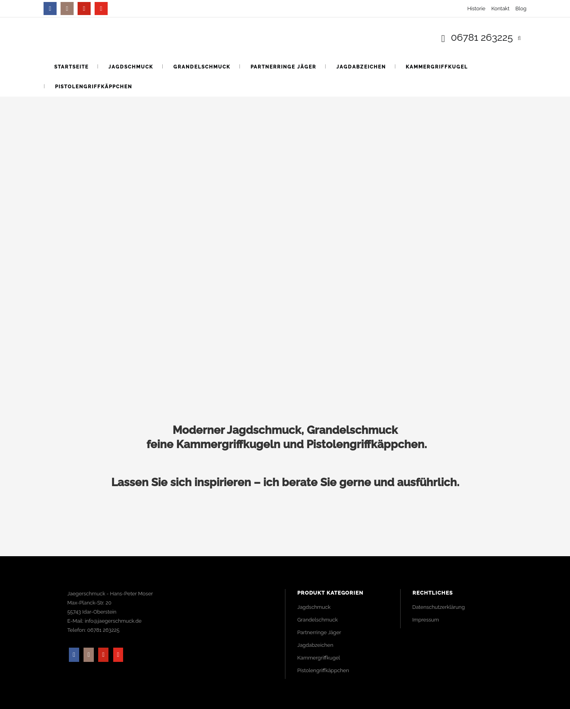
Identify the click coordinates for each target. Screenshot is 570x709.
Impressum (425, 620)
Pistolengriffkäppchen (323, 670)
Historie (476, 8)
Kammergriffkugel (318, 658)
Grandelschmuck (317, 620)
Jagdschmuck (314, 607)
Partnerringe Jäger (319, 632)
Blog (520, 8)
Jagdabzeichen (315, 645)
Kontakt (500, 8)
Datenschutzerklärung (438, 607)
